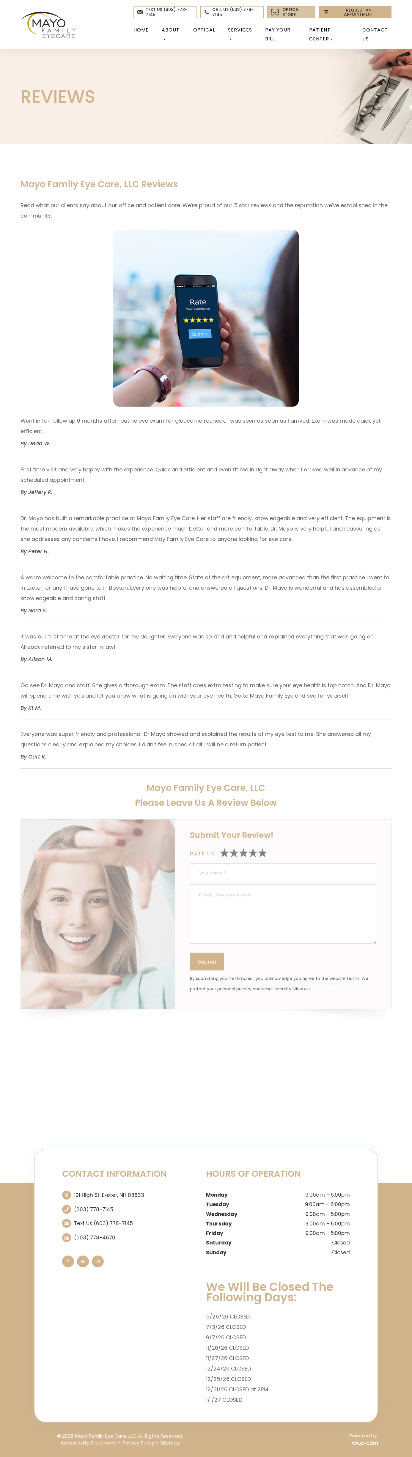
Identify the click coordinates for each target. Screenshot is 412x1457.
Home (141, 29)
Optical (204, 29)
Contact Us (375, 34)
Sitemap (170, 1442)
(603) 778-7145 (93, 1209)
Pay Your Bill (277, 34)
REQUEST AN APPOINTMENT (347, 12)
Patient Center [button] (321, 34)
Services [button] (240, 33)
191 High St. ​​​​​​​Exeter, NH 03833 (109, 1195)
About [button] (171, 33)
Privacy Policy (326, 989)
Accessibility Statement (88, 1442)
